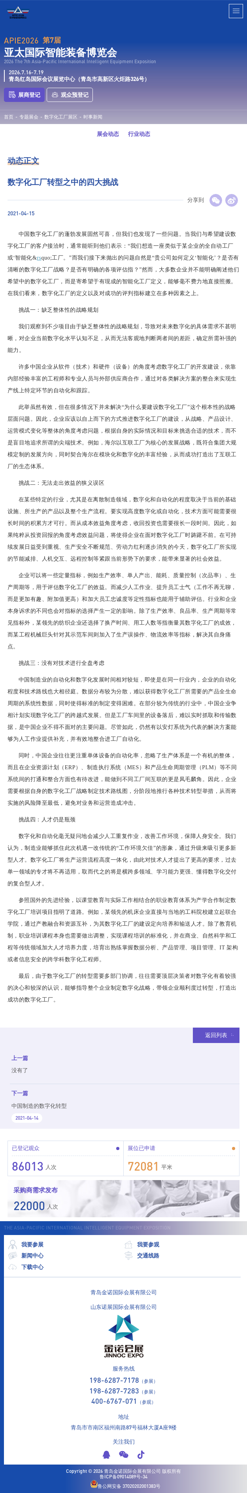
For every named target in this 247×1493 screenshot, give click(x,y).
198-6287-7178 (114, 1380)
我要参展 (25, 1244)
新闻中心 (25, 1255)
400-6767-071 (114, 1401)
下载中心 (25, 1267)
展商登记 (24, 95)
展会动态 (108, 133)
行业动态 (139, 133)
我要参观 (141, 1244)
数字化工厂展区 (60, 117)
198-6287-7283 (114, 1390)
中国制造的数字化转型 (39, 1105)
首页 (8, 117)
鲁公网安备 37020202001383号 (125, 1484)
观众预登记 (70, 95)
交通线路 (141, 1255)
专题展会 (28, 117)
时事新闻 (92, 117)
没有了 (19, 1070)
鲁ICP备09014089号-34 (123, 1477)
